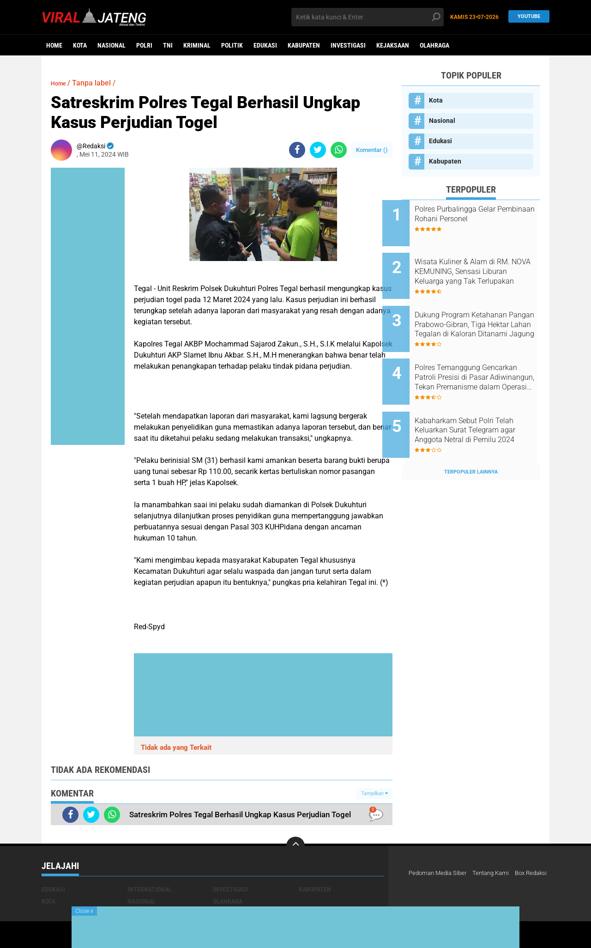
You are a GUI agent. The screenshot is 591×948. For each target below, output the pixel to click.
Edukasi (265, 45)
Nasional (111, 45)
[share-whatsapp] (339, 150)
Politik (232, 45)
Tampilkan (374, 793)
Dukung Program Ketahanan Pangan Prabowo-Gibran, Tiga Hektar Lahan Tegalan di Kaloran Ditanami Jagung (483, 312)
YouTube (526, 17)
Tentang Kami (497, 873)
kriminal (197, 45)
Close (84, 911)
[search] (367, 17)
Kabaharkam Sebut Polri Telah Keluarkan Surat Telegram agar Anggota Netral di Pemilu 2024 (483, 405)
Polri (144, 45)
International (149, 889)
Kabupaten (304, 45)
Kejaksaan (392, 45)
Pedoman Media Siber (440, 873)
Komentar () (372, 149)
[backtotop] (295, 846)
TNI (168, 45)
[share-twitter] (318, 150)
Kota (80, 45)
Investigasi (348, 45)
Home (54, 45)
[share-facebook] (297, 150)
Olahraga (434, 45)
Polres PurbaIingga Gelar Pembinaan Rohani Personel (480, 214)
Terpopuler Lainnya (471, 441)
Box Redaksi (426, 885)
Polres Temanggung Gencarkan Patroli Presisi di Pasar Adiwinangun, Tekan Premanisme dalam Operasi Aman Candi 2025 (479, 359)
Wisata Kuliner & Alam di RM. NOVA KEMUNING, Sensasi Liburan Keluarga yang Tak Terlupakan (481, 265)
